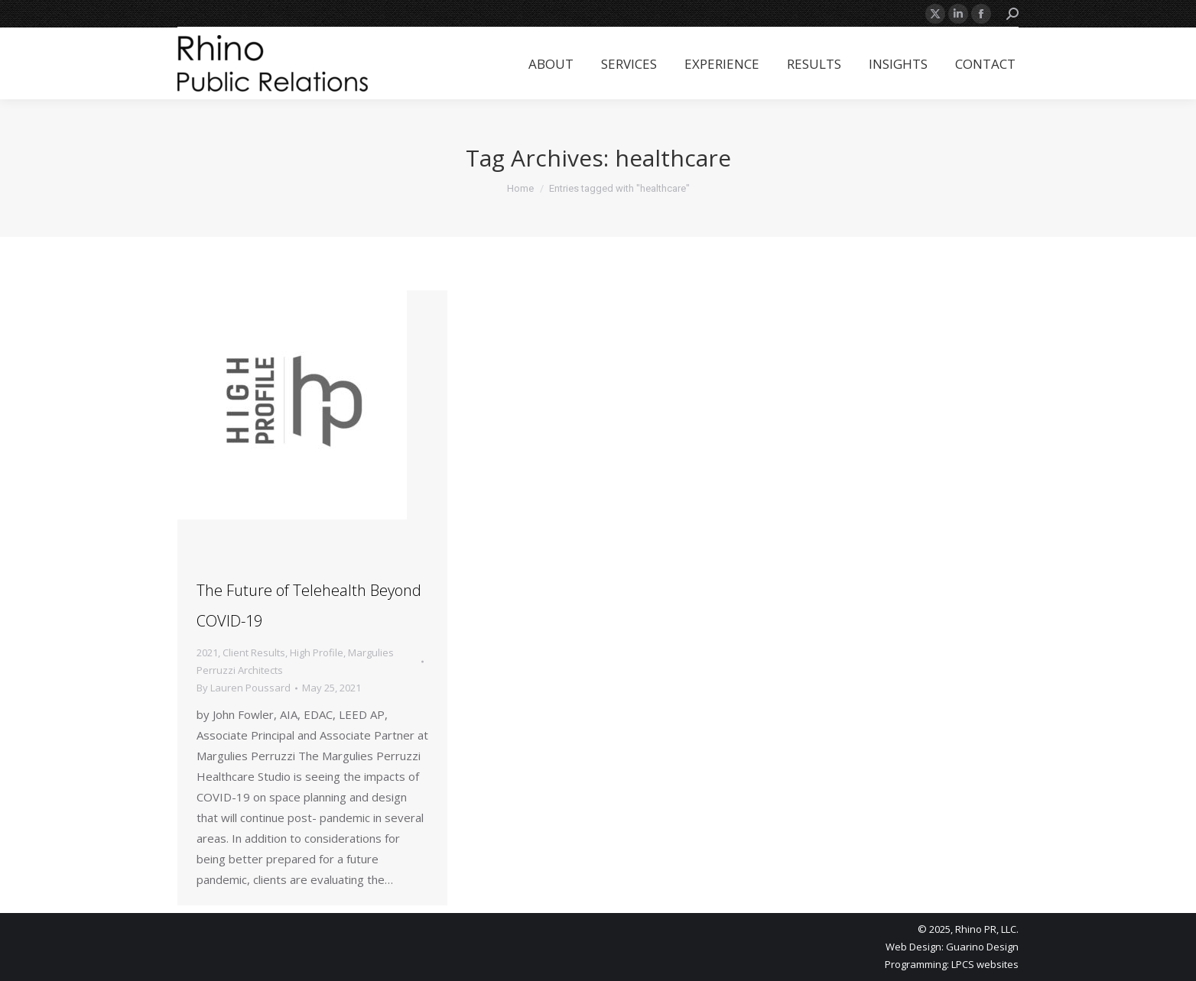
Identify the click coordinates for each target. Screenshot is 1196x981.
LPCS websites (985, 964)
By (244, 687)
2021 (207, 652)
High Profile (316, 652)
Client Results (254, 652)
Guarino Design (982, 946)
